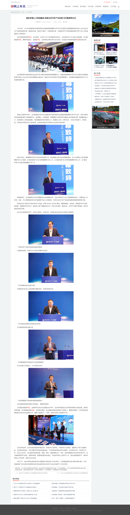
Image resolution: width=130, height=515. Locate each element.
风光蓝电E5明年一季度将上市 (102, 91)
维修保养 (106, 6)
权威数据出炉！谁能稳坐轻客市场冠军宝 (105, 99)
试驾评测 (98, 6)
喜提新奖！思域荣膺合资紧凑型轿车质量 (63, 491)
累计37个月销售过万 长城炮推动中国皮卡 (25, 487)
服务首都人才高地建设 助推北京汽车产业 (63, 483)
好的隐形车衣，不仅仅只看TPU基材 (104, 102)
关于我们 (61, 508)
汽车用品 (113, 6)
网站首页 (68, 6)
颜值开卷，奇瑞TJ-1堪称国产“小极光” (104, 96)
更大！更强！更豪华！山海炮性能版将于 (63, 498)
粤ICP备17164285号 (91, 510)
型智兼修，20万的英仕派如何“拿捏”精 (62, 487)
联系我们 (74, 508)
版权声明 (67, 508)
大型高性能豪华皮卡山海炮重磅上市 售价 (105, 77)
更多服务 (116, 2)
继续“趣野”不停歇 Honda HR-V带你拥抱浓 (25, 498)
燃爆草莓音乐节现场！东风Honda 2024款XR (26, 491)
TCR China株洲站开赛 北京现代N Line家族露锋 (27, 483)
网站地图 (99, 510)
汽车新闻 (75, 6)
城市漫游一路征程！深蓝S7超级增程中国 (63, 494)
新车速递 (83, 6)
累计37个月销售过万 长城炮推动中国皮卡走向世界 (33, 473)
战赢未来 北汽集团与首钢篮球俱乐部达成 (105, 88)
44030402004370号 (77, 510)
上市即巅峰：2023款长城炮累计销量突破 (105, 93)
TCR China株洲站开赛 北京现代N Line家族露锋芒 (74, 473)
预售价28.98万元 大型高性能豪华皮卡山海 (25, 494)
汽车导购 (90, 6)
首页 (23, 12)
